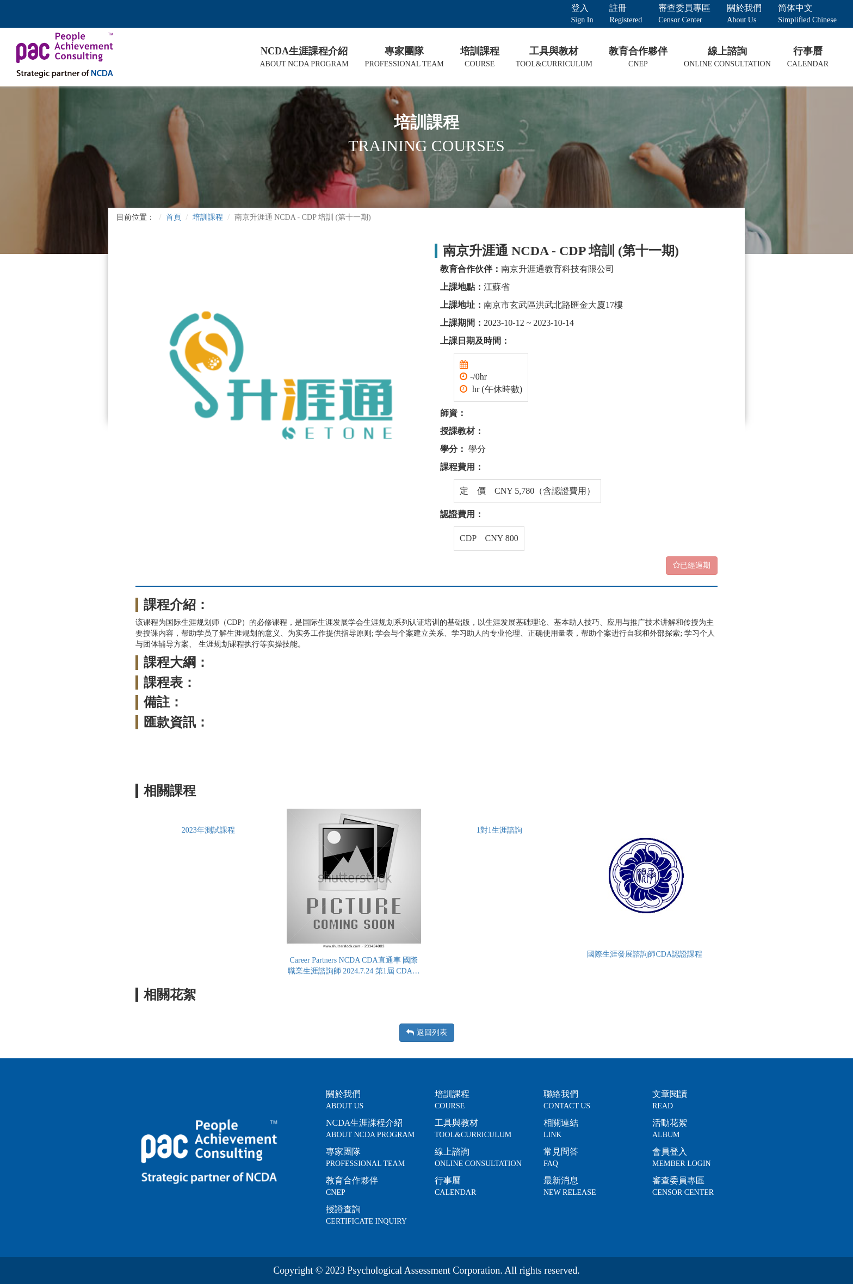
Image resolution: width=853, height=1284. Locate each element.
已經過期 (691, 565)
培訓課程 (208, 217)
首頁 (173, 217)
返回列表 (426, 1032)
